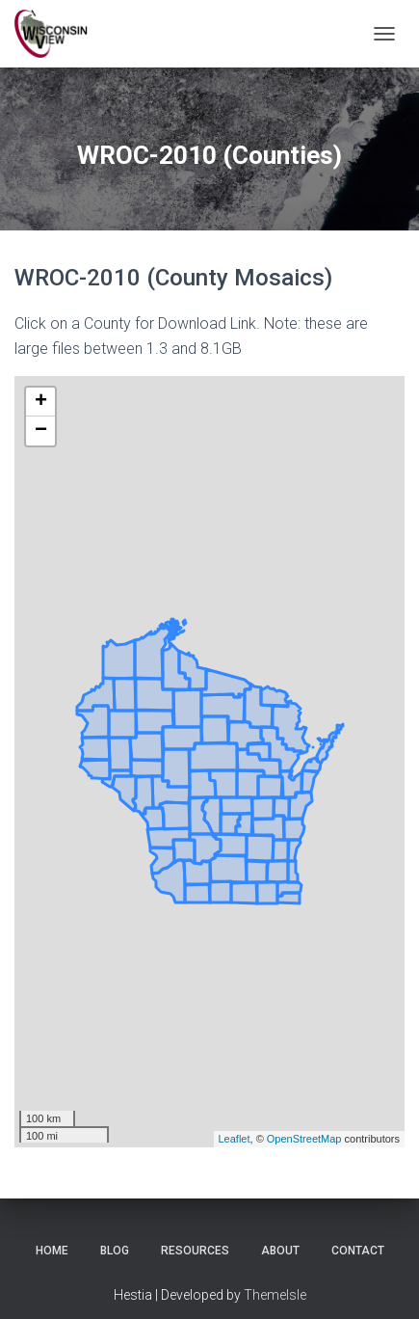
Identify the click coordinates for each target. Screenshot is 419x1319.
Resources (195, 1250)
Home (52, 1250)
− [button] (41, 431)
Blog (114, 1250)
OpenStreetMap (304, 1138)
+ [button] (41, 402)
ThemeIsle (275, 1295)
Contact (357, 1250)
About (280, 1250)
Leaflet (234, 1138)
